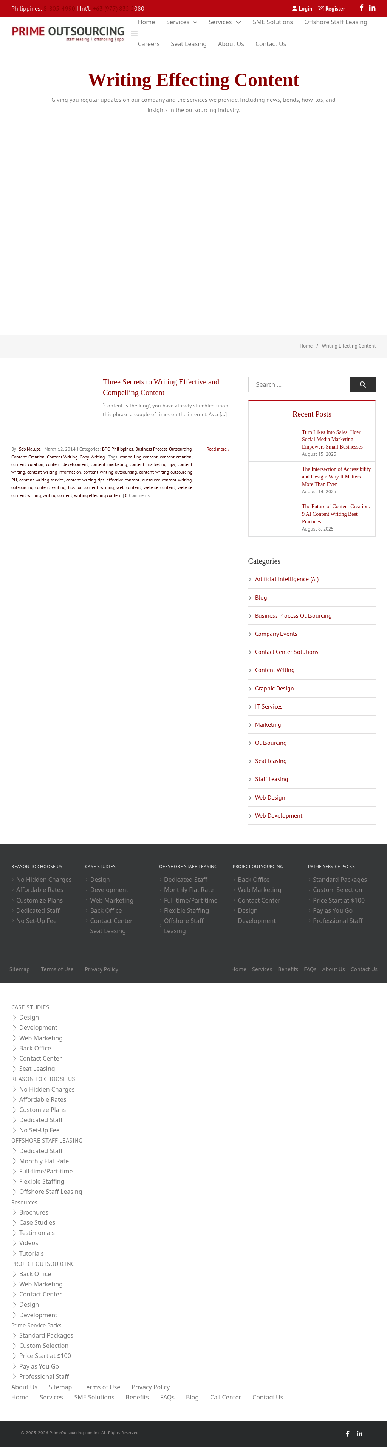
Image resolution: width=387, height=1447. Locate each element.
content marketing (109, 464)
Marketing (268, 724)
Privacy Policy (101, 969)
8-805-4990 (59, 8)
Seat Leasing (189, 44)
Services (177, 22)
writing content (57, 495)
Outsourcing (271, 742)
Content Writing (62, 457)
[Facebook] (363, 8)
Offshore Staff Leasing (335, 22)
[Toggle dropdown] (195, 22)
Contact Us (270, 44)
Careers (149, 44)
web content (128, 487)
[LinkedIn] (372, 8)
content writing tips (85, 480)
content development (67, 464)
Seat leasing (271, 760)
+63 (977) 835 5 (113, 8)
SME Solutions (273, 22)
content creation (176, 457)
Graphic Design (274, 688)
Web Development (278, 815)
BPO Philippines (117, 449)
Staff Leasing (271, 779)
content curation (27, 464)
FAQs (310, 969)
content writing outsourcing (110, 472)
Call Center (225, 1397)
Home (146, 22)
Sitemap (19, 969)
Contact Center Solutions (287, 651)
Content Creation (28, 457)
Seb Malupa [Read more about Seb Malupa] (30, 449)
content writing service (41, 480)
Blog (261, 597)
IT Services (269, 706)
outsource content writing (167, 480)
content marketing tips (152, 464)
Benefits (288, 969)
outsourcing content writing (38, 487)
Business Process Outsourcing (163, 449)
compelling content (139, 457)
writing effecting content (98, 495)
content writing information (54, 472)
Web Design (270, 797)
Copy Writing (92, 457)
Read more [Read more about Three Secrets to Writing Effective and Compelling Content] (217, 449)
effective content (123, 480)
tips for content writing (91, 487)
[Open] (134, 33)
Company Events (276, 633)
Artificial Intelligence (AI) (287, 579)
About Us (231, 44)
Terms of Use (57, 969)
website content (159, 487)
